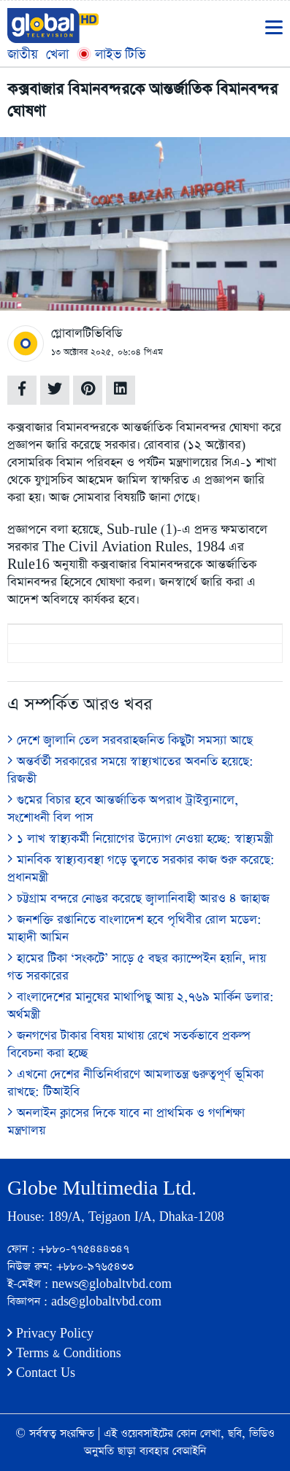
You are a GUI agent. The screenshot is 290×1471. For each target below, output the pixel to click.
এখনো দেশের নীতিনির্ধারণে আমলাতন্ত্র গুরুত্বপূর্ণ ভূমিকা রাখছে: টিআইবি (135, 1083)
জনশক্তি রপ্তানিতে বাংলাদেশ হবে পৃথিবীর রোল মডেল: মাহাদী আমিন (134, 929)
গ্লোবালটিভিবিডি (86, 333)
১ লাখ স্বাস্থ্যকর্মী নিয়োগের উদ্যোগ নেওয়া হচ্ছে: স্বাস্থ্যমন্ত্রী (140, 839)
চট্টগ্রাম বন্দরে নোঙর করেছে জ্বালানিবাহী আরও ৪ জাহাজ (138, 898)
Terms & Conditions (64, 1353)
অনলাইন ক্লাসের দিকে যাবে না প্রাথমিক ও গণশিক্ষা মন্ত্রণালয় (126, 1122)
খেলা (57, 54)
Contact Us (41, 1373)
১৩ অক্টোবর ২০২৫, (82, 352)
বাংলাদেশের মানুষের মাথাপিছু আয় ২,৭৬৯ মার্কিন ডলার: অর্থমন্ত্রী (140, 1006)
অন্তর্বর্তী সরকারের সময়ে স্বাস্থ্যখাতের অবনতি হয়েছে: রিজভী (130, 770)
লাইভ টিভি (111, 54)
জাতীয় (22, 54)
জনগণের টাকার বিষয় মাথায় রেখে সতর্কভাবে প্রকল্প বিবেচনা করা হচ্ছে (129, 1045)
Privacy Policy (50, 1333)
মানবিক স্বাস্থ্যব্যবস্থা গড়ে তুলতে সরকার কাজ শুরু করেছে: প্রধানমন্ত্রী (141, 869)
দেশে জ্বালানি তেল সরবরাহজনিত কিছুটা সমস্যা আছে (130, 740)
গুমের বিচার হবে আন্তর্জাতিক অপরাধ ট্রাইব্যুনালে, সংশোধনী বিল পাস (122, 809)
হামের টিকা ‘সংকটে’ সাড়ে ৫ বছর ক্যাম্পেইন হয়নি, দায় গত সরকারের (136, 967)
